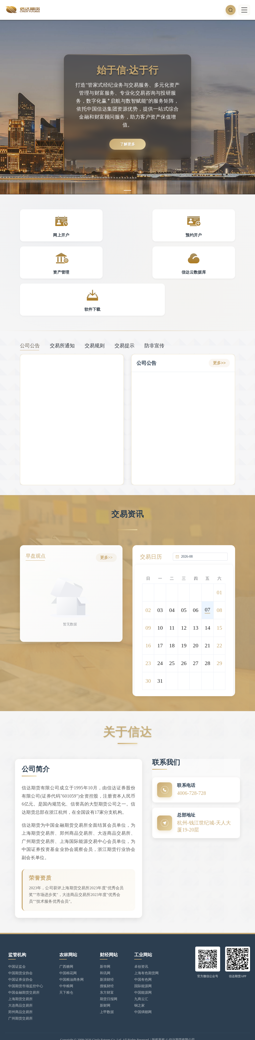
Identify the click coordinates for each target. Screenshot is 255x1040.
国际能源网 (143, 972)
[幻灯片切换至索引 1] (127, 190)
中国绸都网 (143, 998)
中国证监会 (17, 953)
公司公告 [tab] (30, 316)
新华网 (105, 953)
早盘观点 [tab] (38, 526)
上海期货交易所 (20, 985)
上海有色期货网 (146, 960)
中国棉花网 (68, 960)
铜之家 (139, 992)
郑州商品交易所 (20, 998)
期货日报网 (108, 985)
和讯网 (105, 960)
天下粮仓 (66, 979)
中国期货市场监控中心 (25, 972)
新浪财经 (107, 966)
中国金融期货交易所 (24, 979)
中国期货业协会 (20, 960)
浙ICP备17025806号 (81, 1031)
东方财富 (107, 979)
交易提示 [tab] (124, 316)
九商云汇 (141, 985)
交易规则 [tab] (95, 316)
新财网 (105, 992)
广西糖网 (66, 953)
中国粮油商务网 (71, 966)
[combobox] (203, 525)
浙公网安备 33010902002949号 (123, 1031)
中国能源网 (143, 979)
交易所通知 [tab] (62, 316)
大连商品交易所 (20, 992)
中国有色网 (143, 966)
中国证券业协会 (20, 966)
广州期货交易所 (20, 1005)
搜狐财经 (107, 972)
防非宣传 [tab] (154, 316)
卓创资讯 (141, 953)
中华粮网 (66, 972)
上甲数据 (107, 998)
